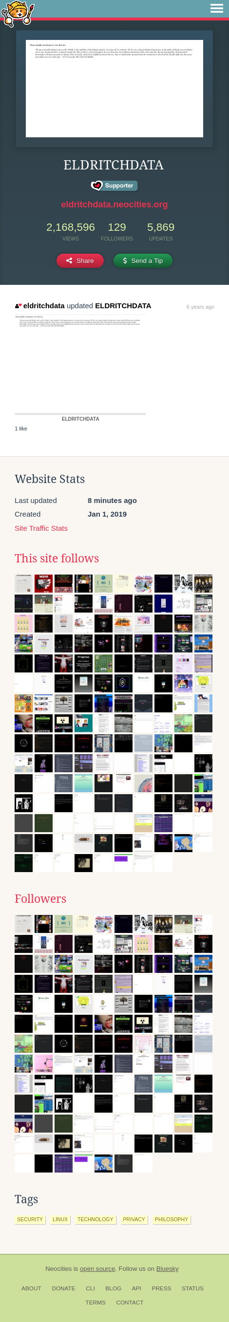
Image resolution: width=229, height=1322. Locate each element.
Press (161, 1288)
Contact (129, 1302)
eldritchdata (39, 305)
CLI (90, 1288)
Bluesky (167, 1268)
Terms (95, 1302)
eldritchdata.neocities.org (114, 204)
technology (95, 1219)
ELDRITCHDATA (123, 305)
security (30, 1219)
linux (60, 1219)
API (136, 1288)
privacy (134, 1219)
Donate (63, 1288)
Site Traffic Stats (41, 528)
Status (193, 1288)
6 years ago (200, 307)
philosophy (171, 1219)
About (31, 1288)
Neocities (58, 1268)
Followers (40, 899)
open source (97, 1268)
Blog (113, 1288)
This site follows (57, 558)
